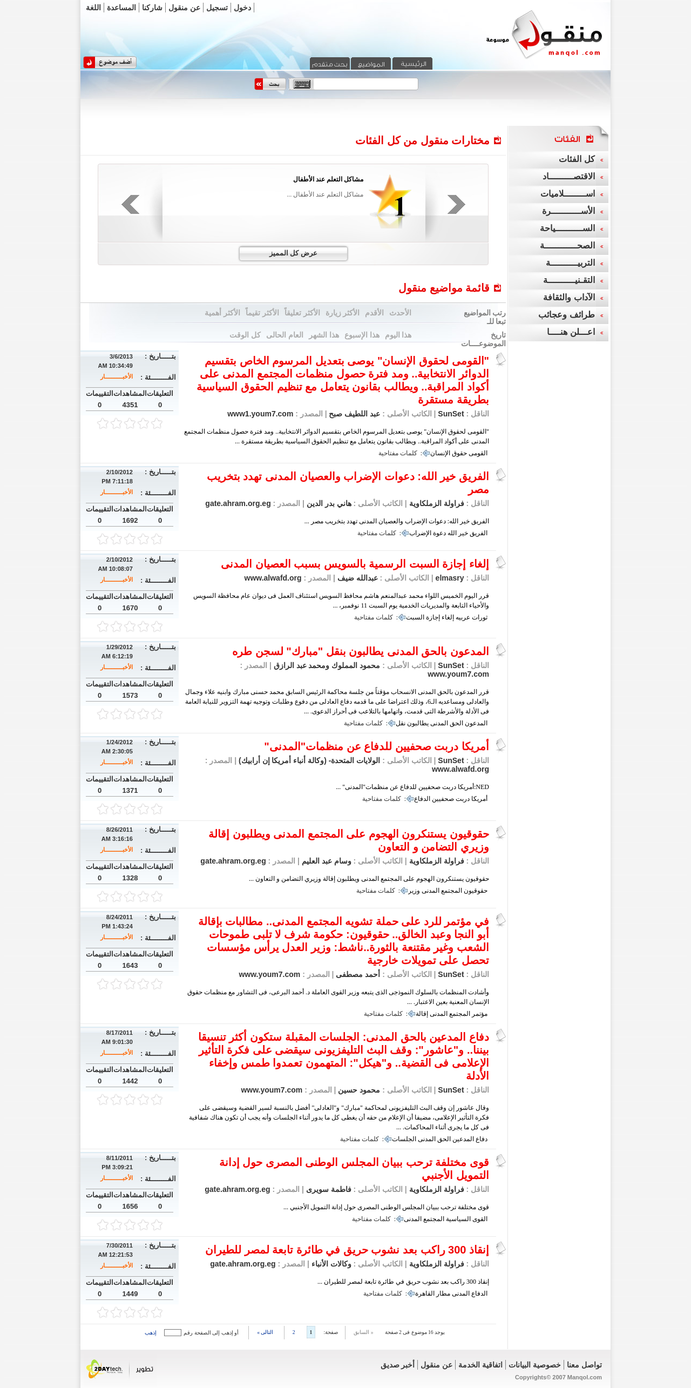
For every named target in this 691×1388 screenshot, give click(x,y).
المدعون (476, 723)
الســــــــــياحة (567, 228)
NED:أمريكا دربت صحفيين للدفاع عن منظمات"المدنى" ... (412, 787)
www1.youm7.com (260, 413)
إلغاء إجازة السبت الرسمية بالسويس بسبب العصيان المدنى (355, 564)
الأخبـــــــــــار (116, 376)
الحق (456, 723)
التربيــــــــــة (570, 262)
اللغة (93, 7)
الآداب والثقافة (568, 297)
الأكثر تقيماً (262, 312)
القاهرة (425, 1293)
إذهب (151, 1333)
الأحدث (400, 312)
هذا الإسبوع (362, 335)
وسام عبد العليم (325, 861)
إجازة (433, 617)
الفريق (478, 533)
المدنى (439, 723)
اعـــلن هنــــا (570, 331)
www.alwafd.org (273, 578)
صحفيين (443, 799)
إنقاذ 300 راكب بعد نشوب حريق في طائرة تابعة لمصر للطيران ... (403, 1281)
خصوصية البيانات (535, 1364)
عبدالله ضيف (356, 578)
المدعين (463, 1139)
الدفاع (422, 799)
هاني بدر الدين (327, 503)
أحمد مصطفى (357, 974)
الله (452, 533)
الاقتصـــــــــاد (569, 176)
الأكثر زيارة (343, 312)
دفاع (481, 1139)
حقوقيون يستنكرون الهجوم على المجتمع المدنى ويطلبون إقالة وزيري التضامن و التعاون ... (369, 878)
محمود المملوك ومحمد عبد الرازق (326, 665)
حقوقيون (475, 890)
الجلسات (404, 1139)
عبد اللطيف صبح (354, 413)
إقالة (422, 1014)
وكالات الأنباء (330, 1263)
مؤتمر (479, 1014)
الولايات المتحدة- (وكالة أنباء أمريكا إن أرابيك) (308, 760)
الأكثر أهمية (222, 312)
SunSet (451, 413)
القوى (479, 1219)
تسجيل (217, 7)
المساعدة (121, 7)
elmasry (450, 578)
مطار (443, 1293)
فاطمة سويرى (327, 1189)
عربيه (463, 617)
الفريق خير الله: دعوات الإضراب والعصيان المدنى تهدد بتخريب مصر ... (396, 521)
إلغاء (448, 617)
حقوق (459, 453)
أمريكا (479, 799)
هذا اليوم (398, 335)
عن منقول (184, 7)
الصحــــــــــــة (567, 245)
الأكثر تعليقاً (302, 312)
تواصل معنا (584, 1364)
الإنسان (440, 453)
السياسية (458, 1219)
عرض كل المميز (293, 253)
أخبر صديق (398, 1364)
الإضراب (420, 533)
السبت (415, 617)
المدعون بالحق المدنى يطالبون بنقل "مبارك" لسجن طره (360, 651)
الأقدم (374, 312)
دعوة (439, 533)
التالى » (265, 1332)
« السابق (363, 1332)
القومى (478, 453)
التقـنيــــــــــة (569, 280)
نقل (400, 723)
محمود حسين (358, 1090)
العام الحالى (284, 335)
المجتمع (451, 890)
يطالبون (418, 723)
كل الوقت (245, 335)
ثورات (479, 617)
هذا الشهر (324, 335)
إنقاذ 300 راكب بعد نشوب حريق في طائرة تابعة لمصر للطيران (347, 1250)
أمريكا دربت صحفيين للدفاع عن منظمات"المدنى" (376, 746)
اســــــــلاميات (567, 193)
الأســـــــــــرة (568, 210)
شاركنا (152, 7)
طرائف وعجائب (566, 314)
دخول (242, 7)
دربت (463, 799)
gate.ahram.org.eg (237, 503)
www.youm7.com (458, 674)
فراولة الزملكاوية (436, 503)
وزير (414, 890)
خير (463, 533)
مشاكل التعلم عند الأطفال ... (325, 194)
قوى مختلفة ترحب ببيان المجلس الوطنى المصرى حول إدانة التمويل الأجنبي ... (386, 1207)
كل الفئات (576, 159)
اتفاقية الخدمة (480, 1364)
